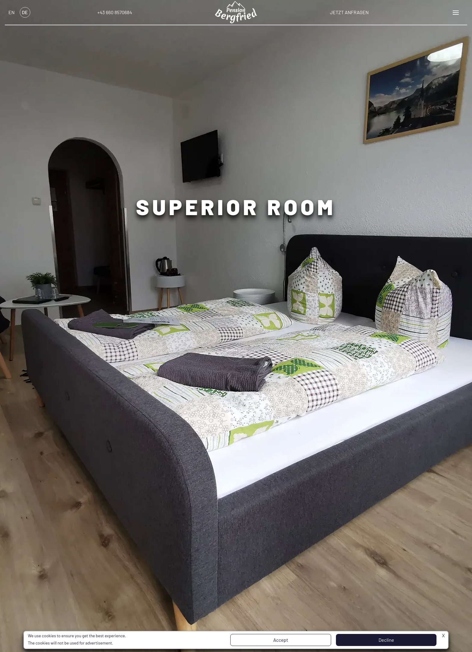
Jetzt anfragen (349, 12)
